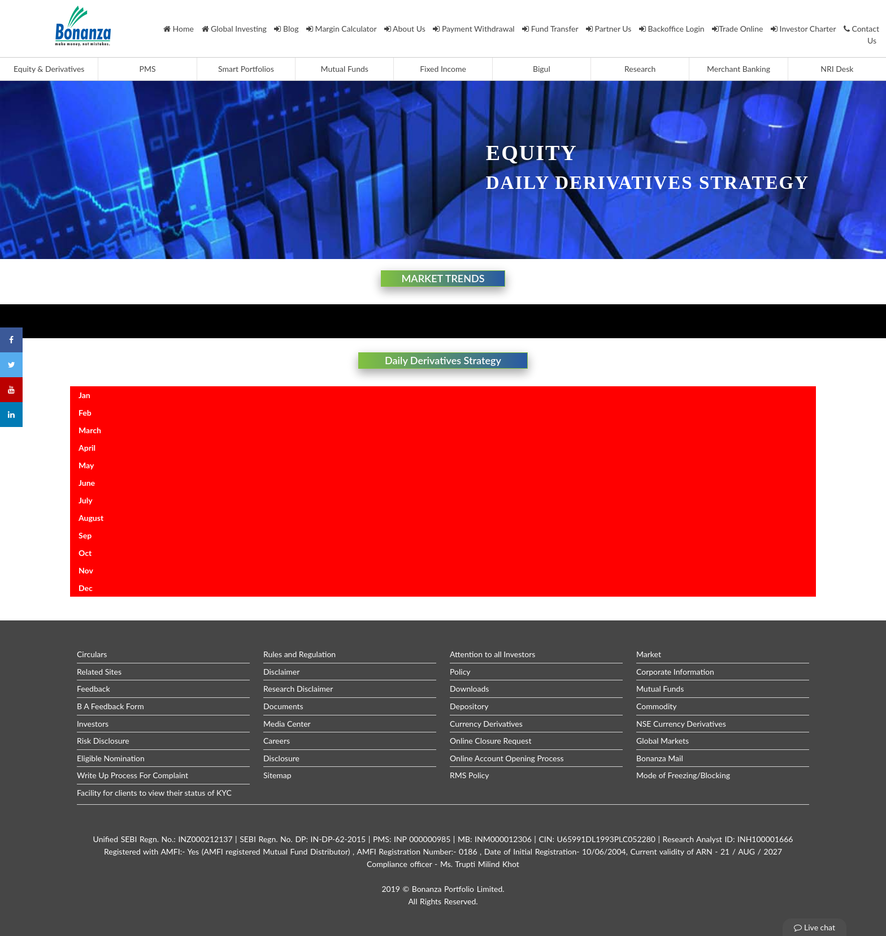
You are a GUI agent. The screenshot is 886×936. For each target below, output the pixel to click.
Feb (85, 412)
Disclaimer (281, 671)
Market (648, 654)
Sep (85, 535)
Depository (469, 706)
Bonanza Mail (659, 758)
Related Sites (99, 671)
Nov (86, 570)
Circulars (92, 654)
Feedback (93, 688)
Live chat (814, 927)
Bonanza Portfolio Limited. (458, 889)
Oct (85, 553)
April (87, 447)
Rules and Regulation (299, 654)
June (87, 483)
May (86, 465)
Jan (84, 395)
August (91, 518)
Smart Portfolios (246, 69)
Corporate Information (675, 671)
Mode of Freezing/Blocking (683, 775)
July (86, 500)
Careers (276, 740)
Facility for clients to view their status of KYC (154, 792)
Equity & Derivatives (49, 69)
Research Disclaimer (298, 688)
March (90, 430)
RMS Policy (469, 775)
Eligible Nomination (111, 758)
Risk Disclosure (103, 740)
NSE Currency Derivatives (681, 723)
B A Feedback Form (110, 706)
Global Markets (662, 740)
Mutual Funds (344, 69)
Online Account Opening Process (507, 758)
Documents (283, 706)
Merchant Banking (738, 69)
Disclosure (281, 758)
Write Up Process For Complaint (132, 775)
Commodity (656, 706)
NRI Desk (836, 69)
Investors (92, 723)
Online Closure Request (490, 740)
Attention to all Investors (492, 654)
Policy (460, 671)
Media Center (287, 723)
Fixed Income (443, 69)
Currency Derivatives (486, 723)
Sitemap (277, 775)
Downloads (469, 688)
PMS (148, 69)
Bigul (541, 69)
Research (639, 69)
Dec (86, 588)
